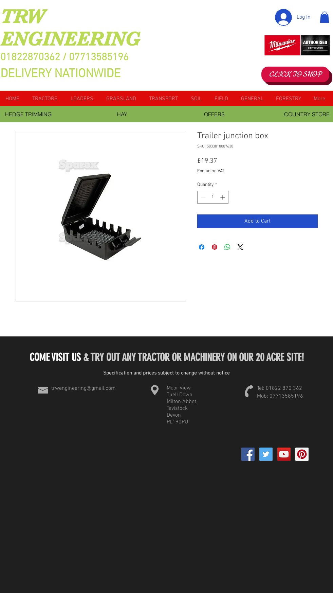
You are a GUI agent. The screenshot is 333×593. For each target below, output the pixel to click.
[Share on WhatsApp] (227, 247)
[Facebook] (248, 454)
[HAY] (122, 114)
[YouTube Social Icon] (284, 454)
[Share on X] (240, 247)
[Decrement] (202, 197)
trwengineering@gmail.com (83, 388)
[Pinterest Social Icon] (302, 454)
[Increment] (223, 197)
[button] (324, 17)
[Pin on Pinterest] (214, 247)
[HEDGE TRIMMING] (28, 114)
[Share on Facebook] (202, 247)
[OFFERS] (214, 114)
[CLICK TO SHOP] (295, 74)
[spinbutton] (213, 197)
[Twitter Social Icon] (266, 454)
